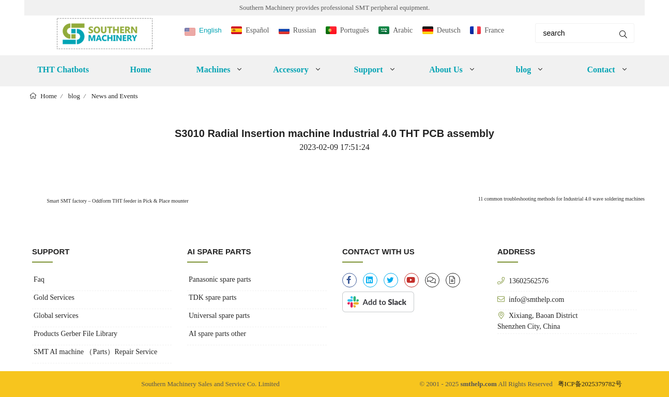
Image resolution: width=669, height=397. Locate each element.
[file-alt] (453, 280)
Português (354, 30)
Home (140, 69)
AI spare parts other (217, 334)
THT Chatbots (63, 69)
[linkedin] (370, 280)
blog (523, 69)
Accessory (290, 69)
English (210, 30)
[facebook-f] (349, 280)
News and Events (114, 96)
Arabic (403, 30)
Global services (56, 315)
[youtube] (411, 280)
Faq (39, 279)
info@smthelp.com (536, 299)
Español (257, 30)
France (494, 30)
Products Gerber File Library (75, 334)
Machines (213, 69)
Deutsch (449, 30)
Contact (601, 69)
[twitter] (391, 280)
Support (368, 69)
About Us (445, 69)
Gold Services (54, 297)
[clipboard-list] (432, 280)
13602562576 (529, 280)
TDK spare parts (213, 297)
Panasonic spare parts (220, 279)
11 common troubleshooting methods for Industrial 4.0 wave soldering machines (561, 199)
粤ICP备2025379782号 (590, 384)
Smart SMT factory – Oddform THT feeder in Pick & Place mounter (117, 201)
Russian (304, 30)
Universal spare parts (219, 315)
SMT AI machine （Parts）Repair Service (95, 352)
